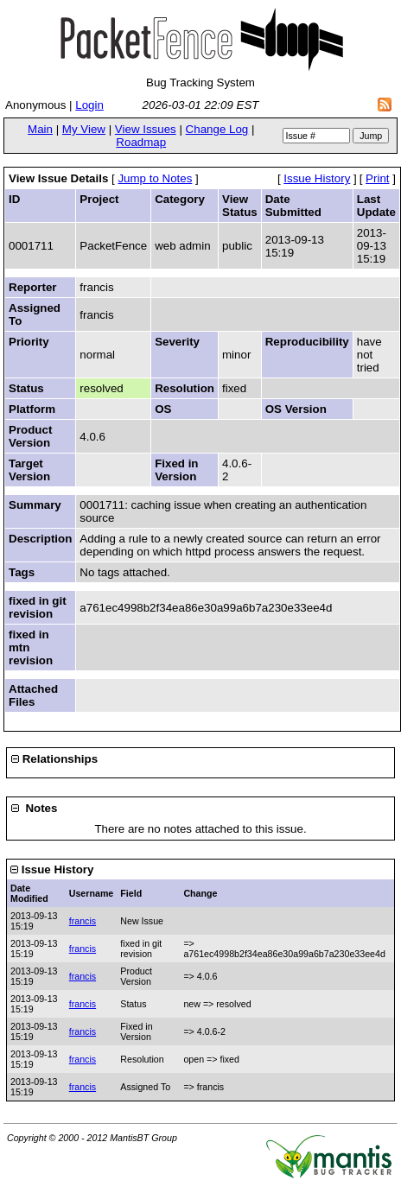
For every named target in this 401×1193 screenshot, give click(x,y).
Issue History (316, 178)
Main (40, 129)
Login (89, 104)
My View (83, 129)
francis (82, 921)
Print (377, 178)
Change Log (217, 129)
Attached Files (33, 695)
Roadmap (141, 142)
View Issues (145, 129)
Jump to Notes (155, 178)
